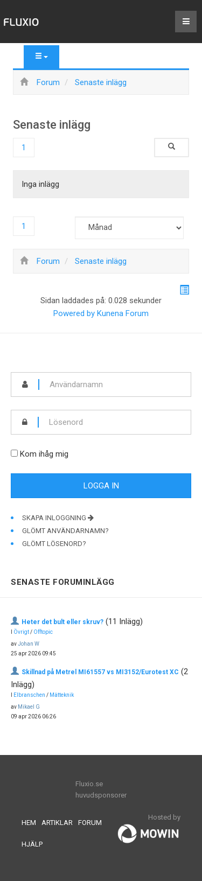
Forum (90, 823)
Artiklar (57, 823)
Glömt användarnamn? (65, 531)
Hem (29, 823)
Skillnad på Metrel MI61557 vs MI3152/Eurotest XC (100, 672)
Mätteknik (62, 695)
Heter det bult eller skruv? (62, 622)
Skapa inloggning (58, 518)
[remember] (14, 453)
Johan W (28, 644)
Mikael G (29, 707)
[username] (115, 384)
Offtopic (43, 632)
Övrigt (21, 632)
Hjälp (32, 844)
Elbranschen (29, 695)
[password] (114, 422)
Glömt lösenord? (54, 544)
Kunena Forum (123, 313)
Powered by (74, 313)
